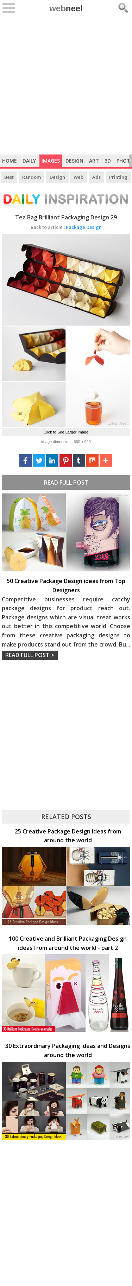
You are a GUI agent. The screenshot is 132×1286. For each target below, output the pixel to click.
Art (94, 160)
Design (74, 160)
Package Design (66, 227)
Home (9, 160)
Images (51, 160)
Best (9, 177)
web (66, 8)
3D (108, 160)
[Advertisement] (66, 85)
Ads (96, 177)
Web (78, 177)
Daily (29, 160)
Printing (118, 177)
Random (31, 177)
